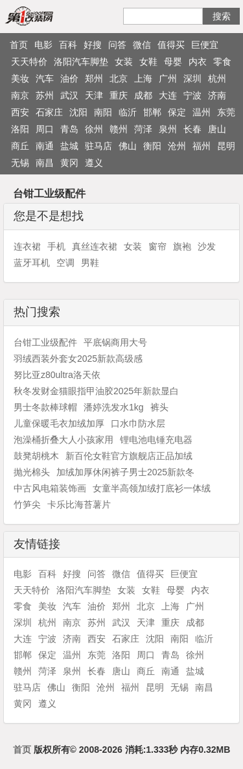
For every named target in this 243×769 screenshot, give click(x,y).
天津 (94, 95)
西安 (20, 112)
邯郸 (152, 112)
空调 (65, 262)
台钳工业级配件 (45, 342)
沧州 (177, 146)
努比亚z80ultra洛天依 (57, 375)
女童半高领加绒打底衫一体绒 (152, 488)
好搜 (93, 45)
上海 (143, 78)
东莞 (226, 112)
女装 (124, 61)
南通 (45, 146)
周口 (45, 129)
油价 (69, 78)
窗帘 (157, 246)
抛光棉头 (32, 472)
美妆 (20, 78)
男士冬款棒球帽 (45, 407)
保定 (177, 112)
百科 (68, 45)
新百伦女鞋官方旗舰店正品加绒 (128, 456)
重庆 (119, 95)
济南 (217, 95)
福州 (201, 146)
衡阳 (152, 146)
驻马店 (98, 146)
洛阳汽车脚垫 (81, 61)
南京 (20, 95)
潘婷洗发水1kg (114, 407)
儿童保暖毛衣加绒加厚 (59, 423)
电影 (43, 45)
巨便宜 (204, 45)
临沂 (128, 112)
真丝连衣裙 (94, 246)
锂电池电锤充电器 (156, 439)
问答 (117, 45)
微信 (142, 45)
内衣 (198, 61)
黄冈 (69, 163)
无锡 (20, 163)
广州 (168, 78)
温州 (201, 112)
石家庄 (49, 112)
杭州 (217, 78)
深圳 (192, 78)
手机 (56, 246)
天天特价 (29, 61)
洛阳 (20, 129)
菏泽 (143, 129)
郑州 (94, 78)
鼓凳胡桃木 (36, 456)
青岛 (69, 129)
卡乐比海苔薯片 (79, 504)
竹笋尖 (27, 504)
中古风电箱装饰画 (50, 488)
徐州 (94, 129)
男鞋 (90, 262)
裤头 (159, 407)
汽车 (45, 78)
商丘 (20, 146)
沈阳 (78, 112)
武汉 (69, 95)
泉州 (168, 129)
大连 (168, 95)
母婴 (173, 61)
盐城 (69, 146)
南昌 (45, 163)
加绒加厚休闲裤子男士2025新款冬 (125, 472)
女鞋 (148, 61)
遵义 (94, 163)
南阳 (103, 112)
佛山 (128, 146)
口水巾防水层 (138, 423)
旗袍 (182, 246)
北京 (119, 78)
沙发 (207, 246)
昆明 (226, 146)
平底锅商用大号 (115, 342)
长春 (192, 129)
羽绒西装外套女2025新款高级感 (78, 358)
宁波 (192, 95)
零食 (222, 61)
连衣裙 (27, 246)
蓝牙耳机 (32, 262)
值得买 (171, 45)
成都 (143, 95)
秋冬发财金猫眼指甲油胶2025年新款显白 (96, 391)
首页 (19, 45)
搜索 (222, 16)
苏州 (45, 95)
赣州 (119, 129)
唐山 (217, 129)
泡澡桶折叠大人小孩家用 (63, 439)
